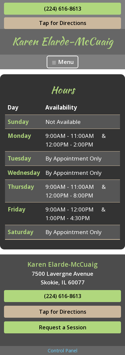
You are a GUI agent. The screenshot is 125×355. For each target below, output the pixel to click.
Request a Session (62, 327)
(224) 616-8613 (62, 8)
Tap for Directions (62, 23)
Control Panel (62, 350)
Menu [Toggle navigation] (62, 62)
